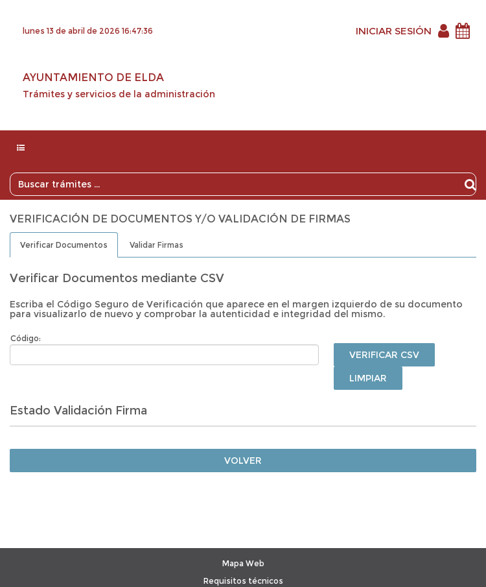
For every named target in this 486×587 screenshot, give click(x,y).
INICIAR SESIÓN (394, 31)
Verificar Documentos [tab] (64, 245)
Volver (243, 460)
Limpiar (368, 378)
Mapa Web (243, 563)
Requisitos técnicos (243, 581)
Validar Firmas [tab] (156, 245)
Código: (25, 338)
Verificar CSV (384, 355)
